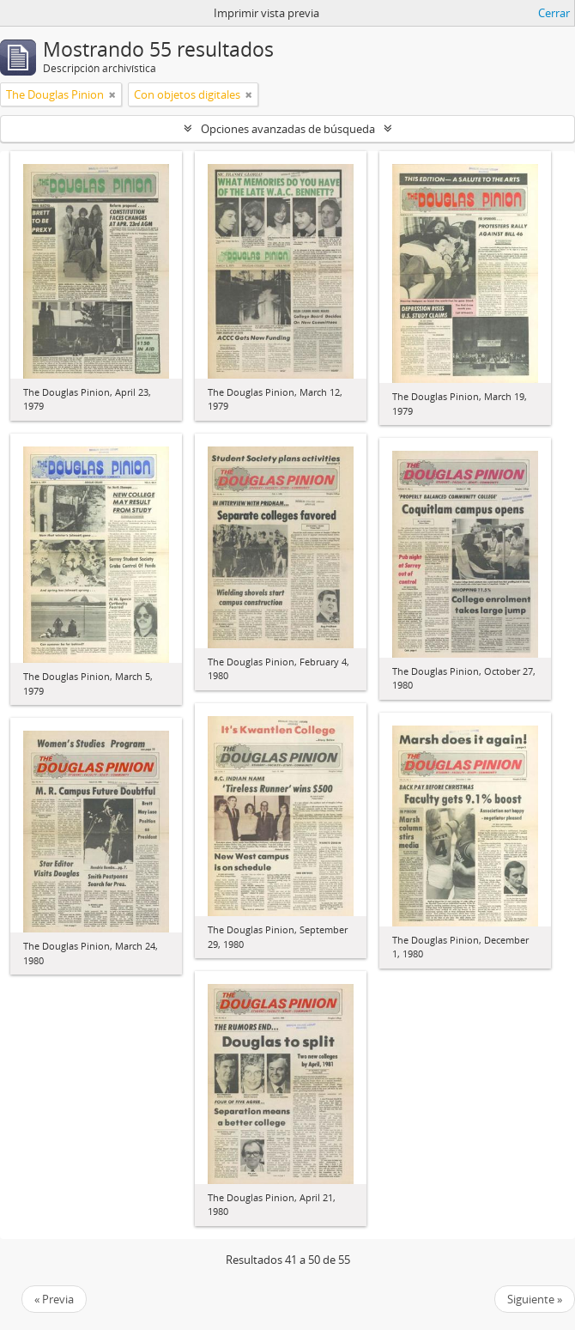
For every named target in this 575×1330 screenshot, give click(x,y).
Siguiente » (534, 1299)
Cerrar (554, 13)
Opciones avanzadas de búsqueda (288, 129)
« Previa (54, 1299)
